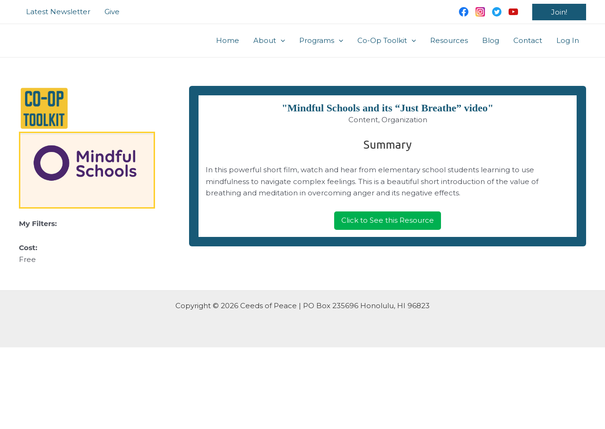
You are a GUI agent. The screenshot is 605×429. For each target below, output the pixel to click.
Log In (567, 40)
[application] (280, 40)
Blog (490, 40)
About (269, 40)
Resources (449, 40)
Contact (527, 40)
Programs (321, 40)
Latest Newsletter (58, 11)
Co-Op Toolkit (386, 40)
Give (112, 11)
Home (227, 40)
